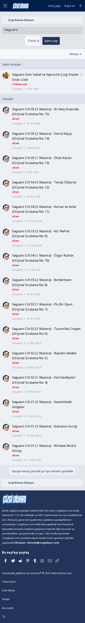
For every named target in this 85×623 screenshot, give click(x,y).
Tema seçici (9, 581)
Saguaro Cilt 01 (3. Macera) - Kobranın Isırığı (44, 426)
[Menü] (5, 6)
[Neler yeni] (80, 6)
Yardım (6, 599)
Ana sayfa (7, 608)
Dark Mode (8, 590)
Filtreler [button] (74, 54)
